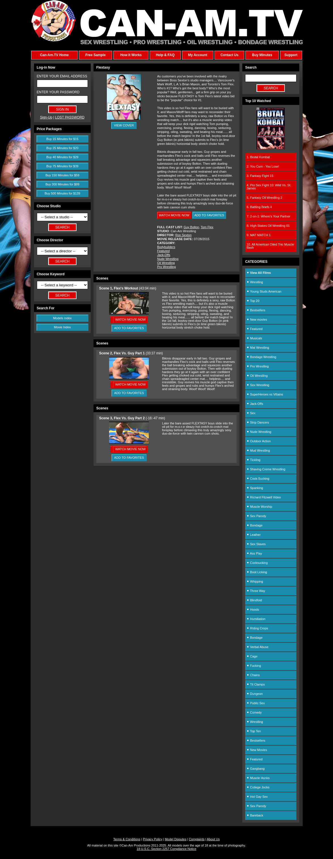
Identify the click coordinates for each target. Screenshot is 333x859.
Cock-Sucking (258, 478)
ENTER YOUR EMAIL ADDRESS (62, 76)
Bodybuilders (166, 247)
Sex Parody (256, 516)
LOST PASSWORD (69, 117)
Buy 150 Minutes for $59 (62, 175)
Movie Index (62, 327)
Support (291, 55)
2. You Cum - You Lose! (263, 166)
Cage (252, 656)
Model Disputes (175, 839)
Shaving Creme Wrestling (266, 469)
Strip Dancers (258, 422)
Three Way (256, 591)
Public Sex (256, 703)
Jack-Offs (163, 255)
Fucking (254, 665)
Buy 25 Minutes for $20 (62, 148)
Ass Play (254, 553)
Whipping (255, 581)
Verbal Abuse (257, 647)
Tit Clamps (256, 684)
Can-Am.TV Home (54, 55)
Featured (163, 251)
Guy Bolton (191, 227)
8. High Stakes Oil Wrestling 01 (268, 225)
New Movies (257, 750)
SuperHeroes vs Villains (265, 394)
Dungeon (255, 693)
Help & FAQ (165, 55)
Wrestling (255, 282)
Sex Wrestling (258, 385)
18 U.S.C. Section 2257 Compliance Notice (166, 848)
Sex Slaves (256, 544)
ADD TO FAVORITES (209, 215)
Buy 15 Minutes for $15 (62, 139)
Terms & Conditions (126, 839)
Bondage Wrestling (261, 357)
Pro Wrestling (166, 266)
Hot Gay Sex (257, 796)
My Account (197, 55)
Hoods (253, 609)
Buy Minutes (262, 55)
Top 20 (253, 300)
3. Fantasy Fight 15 (260, 175)
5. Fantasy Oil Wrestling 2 (264, 197)
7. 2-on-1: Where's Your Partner (268, 216)
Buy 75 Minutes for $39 (62, 166)
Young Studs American (264, 291)
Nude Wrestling (168, 259)
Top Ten (254, 731)
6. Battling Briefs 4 (259, 207)
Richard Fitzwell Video (264, 497)
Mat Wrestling (258, 347)
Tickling (253, 460)
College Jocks (258, 787)
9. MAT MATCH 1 (259, 235)
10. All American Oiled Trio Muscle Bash (270, 246)
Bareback (255, 815)
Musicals (254, 338)
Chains (253, 675)
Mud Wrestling (258, 450)
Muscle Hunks (258, 778)
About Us (213, 839)
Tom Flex (207, 227)
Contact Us (229, 55)
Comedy (254, 712)
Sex (251, 413)
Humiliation (256, 619)
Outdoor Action (259, 441)
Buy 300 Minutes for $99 (62, 184)
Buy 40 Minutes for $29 (62, 157)
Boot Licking (257, 572)
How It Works (131, 55)
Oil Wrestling (166, 263)
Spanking (255, 488)
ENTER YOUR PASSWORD (58, 92)
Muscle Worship (259, 506)
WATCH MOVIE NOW (174, 215)
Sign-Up (46, 117)
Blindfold (254, 600)
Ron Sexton (183, 235)
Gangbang (255, 768)
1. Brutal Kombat (258, 157)
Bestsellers (256, 310)
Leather (253, 534)
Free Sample (95, 55)
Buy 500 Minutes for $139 (62, 193)
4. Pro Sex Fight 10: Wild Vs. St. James (269, 186)
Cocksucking (257, 562)
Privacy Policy (152, 839)
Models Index (62, 318)
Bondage (254, 525)
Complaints (196, 839)
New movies (257, 319)
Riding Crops (257, 628)
